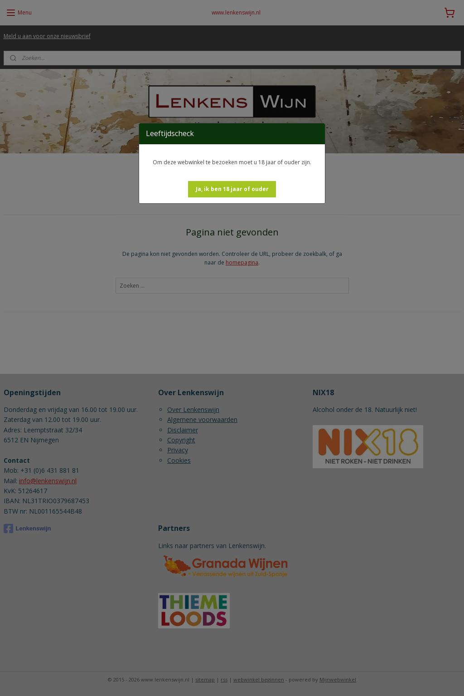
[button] (232, 189)
